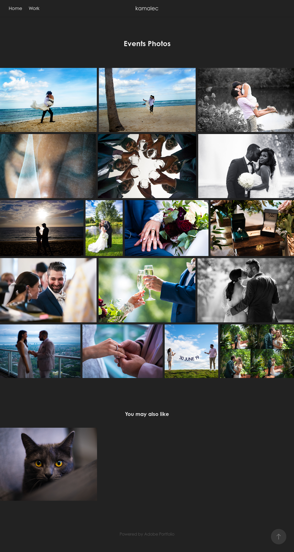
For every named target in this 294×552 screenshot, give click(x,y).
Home (15, 8)
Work (34, 8)
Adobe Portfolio (159, 534)
